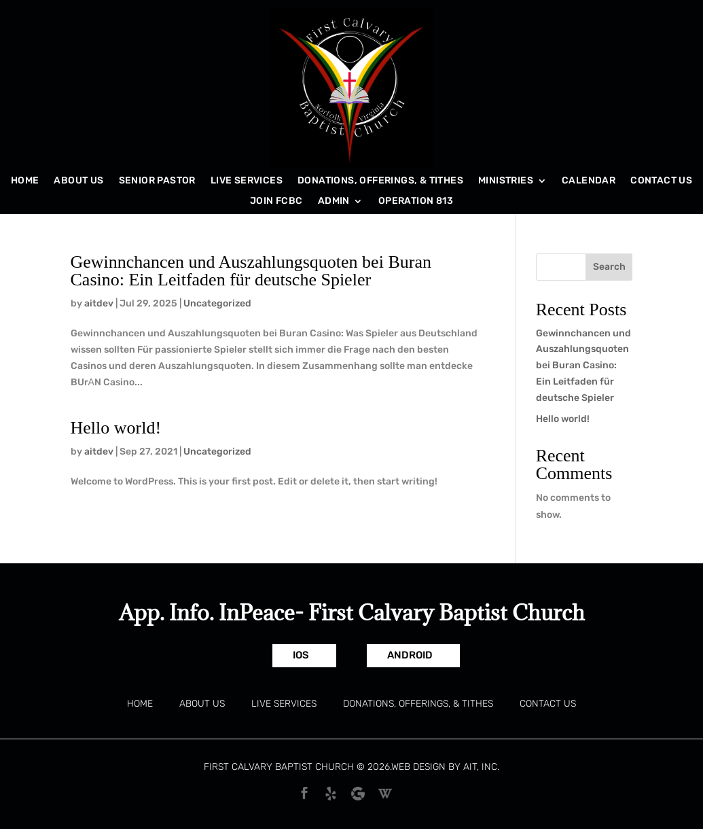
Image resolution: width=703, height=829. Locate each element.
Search (609, 266)
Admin (334, 201)
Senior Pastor (157, 181)
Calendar (588, 181)
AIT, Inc (480, 767)
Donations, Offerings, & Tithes (380, 181)
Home (25, 181)
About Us (78, 181)
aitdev (98, 303)
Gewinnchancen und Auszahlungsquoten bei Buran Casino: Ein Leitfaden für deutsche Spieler (251, 270)
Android (410, 655)
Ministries (505, 181)
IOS (301, 655)
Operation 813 (415, 201)
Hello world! (116, 428)
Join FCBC (276, 201)
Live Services (247, 181)
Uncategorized (217, 303)
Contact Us (661, 181)
